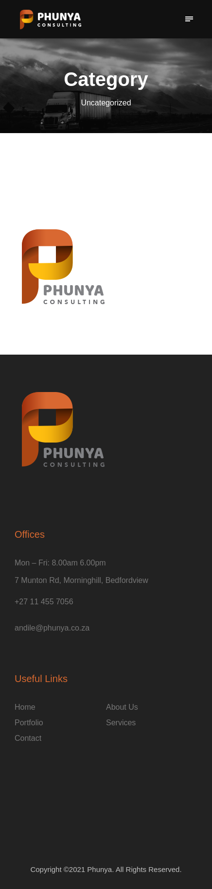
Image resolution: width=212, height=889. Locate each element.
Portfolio (29, 722)
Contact (28, 738)
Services (121, 722)
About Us (122, 707)
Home (25, 707)
